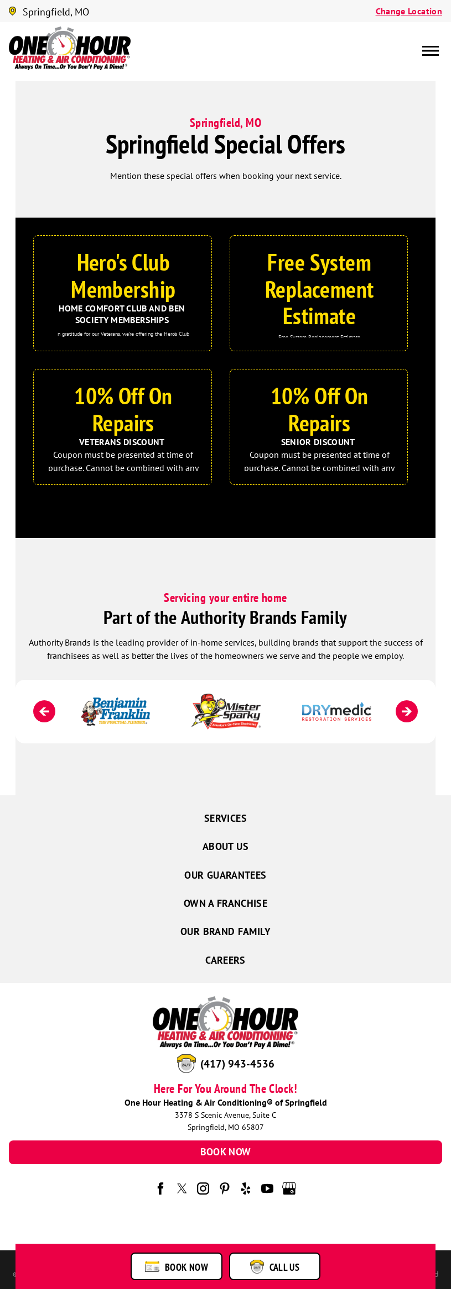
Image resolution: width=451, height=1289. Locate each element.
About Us (225, 846)
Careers (225, 960)
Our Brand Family (225, 931)
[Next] (407, 711)
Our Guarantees (225, 875)
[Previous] (44, 711)
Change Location (409, 11)
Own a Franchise (225, 903)
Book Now (225, 1151)
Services (225, 818)
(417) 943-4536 (237, 1063)
